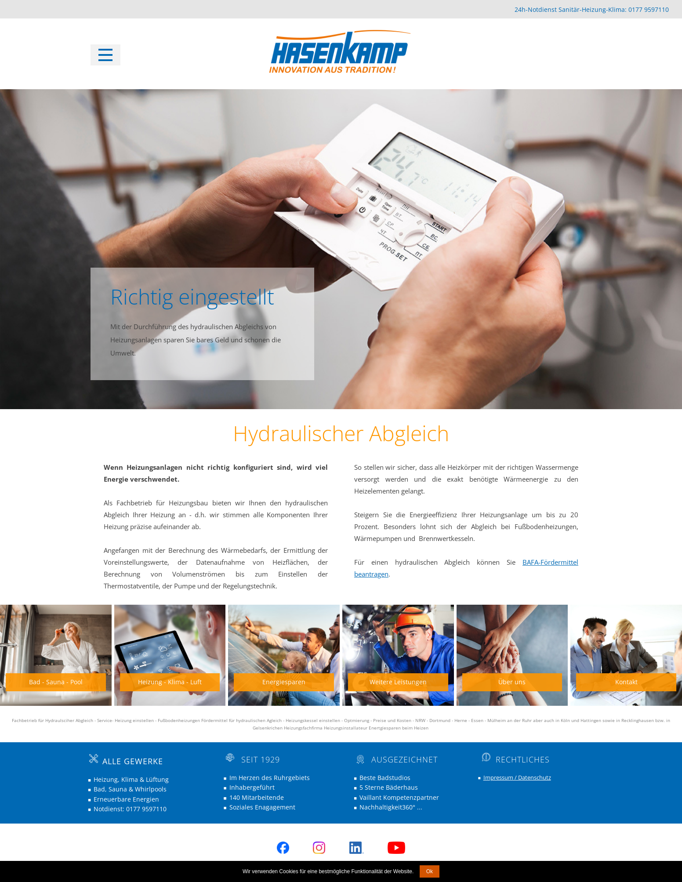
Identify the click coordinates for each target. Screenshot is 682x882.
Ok (429, 871)
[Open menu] (105, 54)
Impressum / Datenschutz (517, 777)
